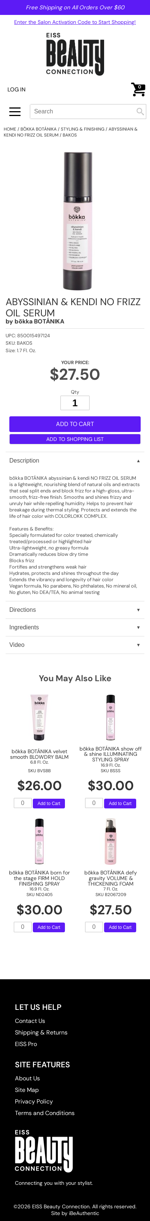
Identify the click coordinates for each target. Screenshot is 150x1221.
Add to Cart (75, 424)
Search (140, 111)
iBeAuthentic (84, 1213)
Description (24, 460)
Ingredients (24, 627)
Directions (22, 610)
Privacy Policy (34, 1101)
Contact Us (30, 1021)
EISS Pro (26, 1044)
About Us (27, 1078)
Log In (16, 89)
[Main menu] (15, 112)
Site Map (27, 1090)
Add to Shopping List (75, 439)
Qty (75, 391)
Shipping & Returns (41, 1032)
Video (17, 645)
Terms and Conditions (45, 1113)
